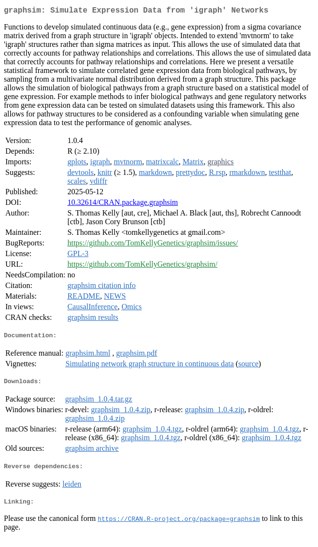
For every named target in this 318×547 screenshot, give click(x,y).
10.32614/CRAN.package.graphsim (122, 204)
